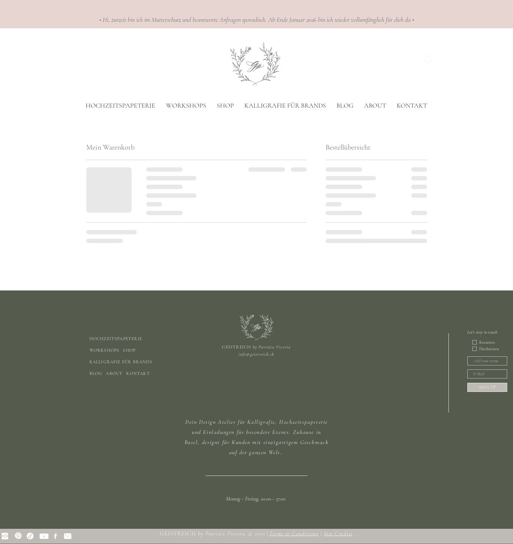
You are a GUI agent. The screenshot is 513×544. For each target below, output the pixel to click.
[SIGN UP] (487, 387)
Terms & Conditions (293, 533)
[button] (427, 58)
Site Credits (338, 533)
